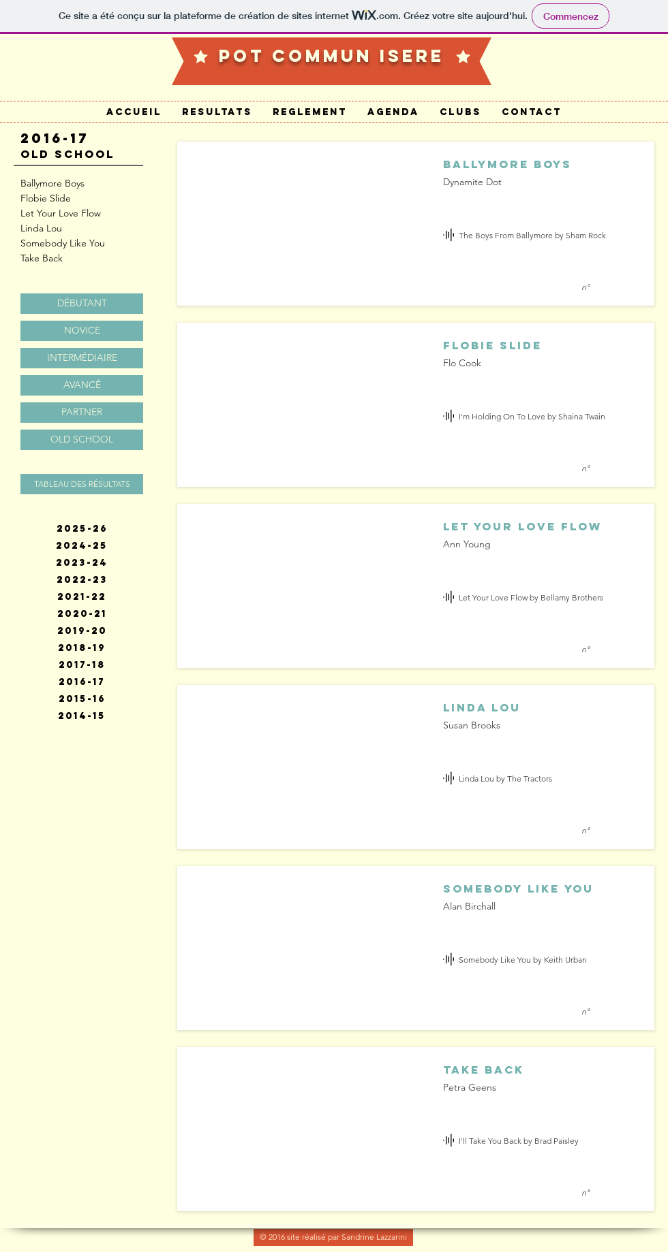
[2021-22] (81, 597)
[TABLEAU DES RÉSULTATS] (81, 484)
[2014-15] (81, 716)
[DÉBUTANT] (81, 303)
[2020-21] (81, 614)
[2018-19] (81, 648)
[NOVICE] (81, 331)
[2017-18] (81, 665)
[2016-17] (81, 682)
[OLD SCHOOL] (81, 440)
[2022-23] (81, 580)
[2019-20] (81, 631)
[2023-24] (81, 563)
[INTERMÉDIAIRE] (81, 358)
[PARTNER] (81, 412)
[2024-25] (81, 546)
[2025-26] (81, 529)
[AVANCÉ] (81, 385)
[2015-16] (81, 699)
